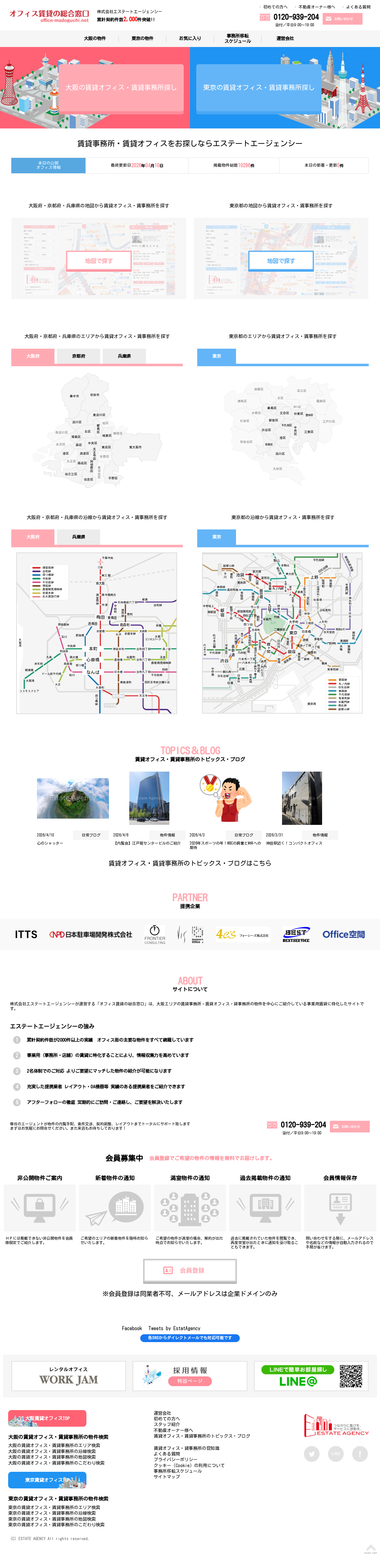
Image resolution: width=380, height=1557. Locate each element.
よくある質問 (358, 7)
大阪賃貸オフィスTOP (47, 1418)
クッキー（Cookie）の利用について (189, 1465)
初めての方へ (275, 7)
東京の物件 (142, 38)
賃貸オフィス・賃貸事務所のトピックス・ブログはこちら (190, 863)
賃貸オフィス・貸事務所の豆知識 (186, 1448)
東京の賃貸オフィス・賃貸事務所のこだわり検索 (56, 1525)
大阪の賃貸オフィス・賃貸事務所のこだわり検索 (56, 1463)
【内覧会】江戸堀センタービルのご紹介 (147, 843)
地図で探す (99, 261)
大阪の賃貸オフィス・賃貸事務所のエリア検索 (54, 1445)
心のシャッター (50, 843)
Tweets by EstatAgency (174, 1328)
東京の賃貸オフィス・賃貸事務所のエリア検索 (54, 1507)
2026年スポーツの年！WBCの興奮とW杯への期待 (225, 845)
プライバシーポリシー (176, 1459)
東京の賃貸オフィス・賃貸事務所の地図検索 (52, 1519)
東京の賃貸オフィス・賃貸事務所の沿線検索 (52, 1513)
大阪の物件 (95, 38)
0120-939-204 (296, 17)
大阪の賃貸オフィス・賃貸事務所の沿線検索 (52, 1451)
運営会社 (285, 38)
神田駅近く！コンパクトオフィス (294, 843)
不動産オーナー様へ (317, 7)
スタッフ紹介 (167, 1424)
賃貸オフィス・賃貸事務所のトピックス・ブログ (202, 1436)
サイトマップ (167, 1477)
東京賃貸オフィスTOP (47, 1480)
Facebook (132, 1328)
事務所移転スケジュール (237, 39)
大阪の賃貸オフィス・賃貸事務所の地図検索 (52, 1457)
